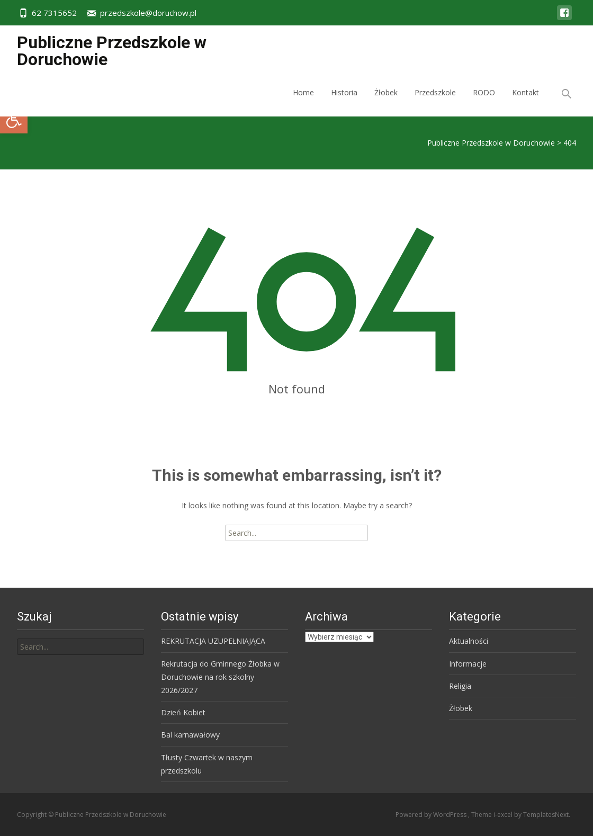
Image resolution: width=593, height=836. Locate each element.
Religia (460, 686)
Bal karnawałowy (190, 735)
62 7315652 (54, 12)
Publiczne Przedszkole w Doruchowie (491, 143)
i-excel (503, 814)
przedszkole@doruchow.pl (148, 12)
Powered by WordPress (432, 814)
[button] (14, 119)
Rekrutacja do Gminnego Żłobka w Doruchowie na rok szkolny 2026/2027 (220, 677)
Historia (344, 101)
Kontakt (525, 101)
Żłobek (386, 101)
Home (303, 101)
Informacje (468, 664)
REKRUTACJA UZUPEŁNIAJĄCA (213, 641)
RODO (484, 101)
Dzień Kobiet (183, 712)
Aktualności (468, 641)
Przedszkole (435, 101)
